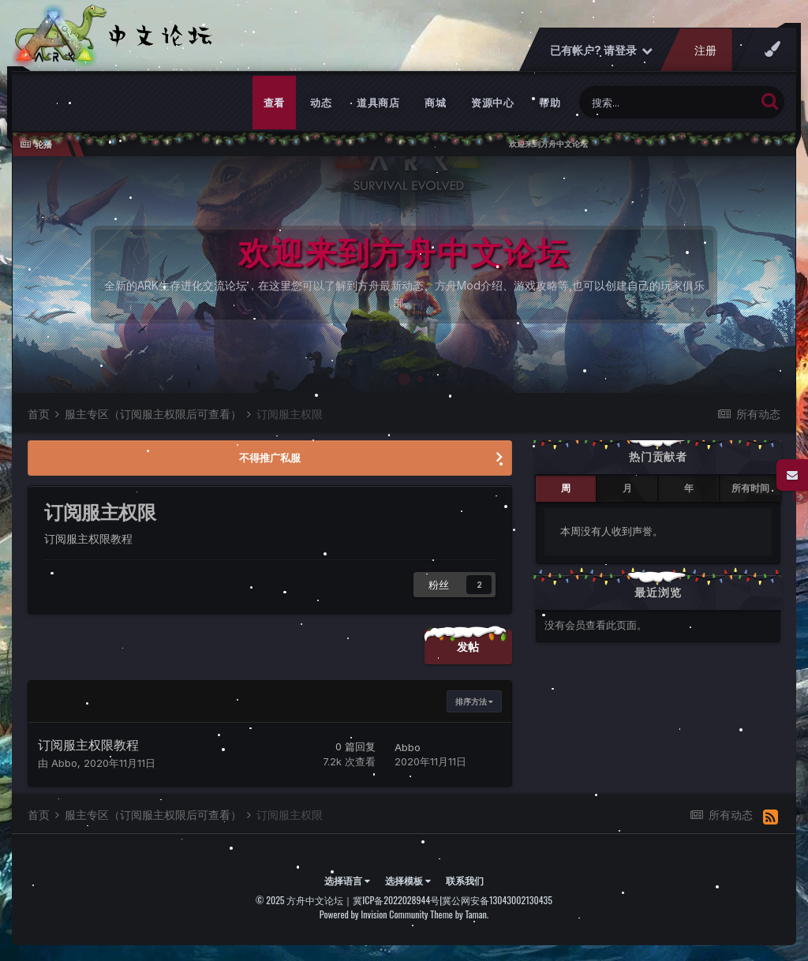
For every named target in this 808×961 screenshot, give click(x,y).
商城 (435, 102)
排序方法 (474, 701)
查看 (274, 102)
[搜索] (667, 102)
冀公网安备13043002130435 (497, 900)
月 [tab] (627, 488)
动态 (320, 102)
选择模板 (408, 880)
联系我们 (465, 880)
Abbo (64, 763)
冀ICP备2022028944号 (396, 900)
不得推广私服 (270, 457)
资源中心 (492, 102)
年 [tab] (689, 488)
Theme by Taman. (459, 914)
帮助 (549, 102)
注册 (705, 50)
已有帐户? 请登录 (601, 50)
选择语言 (347, 880)
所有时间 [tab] (750, 488)
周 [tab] (565, 488)
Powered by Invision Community (374, 914)
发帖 (468, 646)
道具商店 (378, 102)
